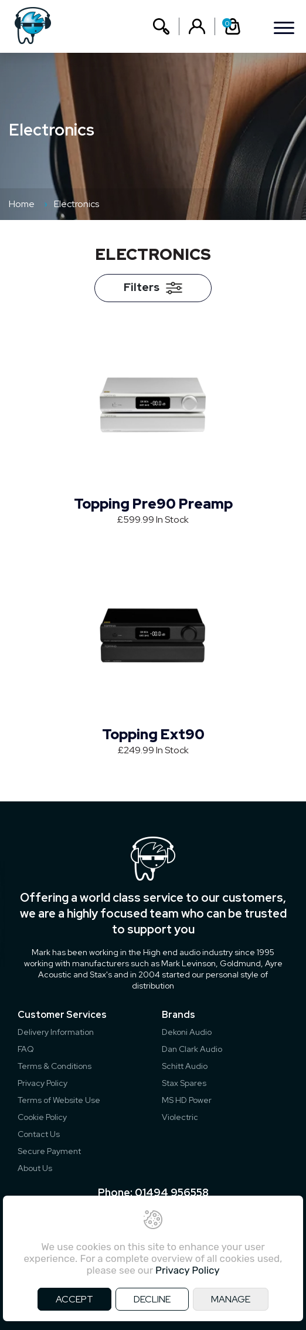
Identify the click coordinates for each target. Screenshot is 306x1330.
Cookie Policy (42, 1117)
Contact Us (39, 1134)
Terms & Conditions (54, 1066)
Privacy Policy (42, 1083)
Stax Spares (184, 1083)
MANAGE (230, 1299)
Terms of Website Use (59, 1100)
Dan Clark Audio (192, 1049)
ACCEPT (74, 1299)
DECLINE (152, 1299)
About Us (35, 1168)
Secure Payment (49, 1151)
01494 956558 (172, 1192)
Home (22, 204)
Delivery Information (56, 1032)
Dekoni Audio (187, 1032)
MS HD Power (187, 1100)
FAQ (26, 1049)
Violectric (180, 1117)
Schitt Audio (185, 1066)
